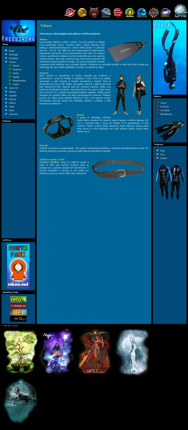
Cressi (163, 103)
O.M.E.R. (164, 106)
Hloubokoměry (19, 80)
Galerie (12, 103)
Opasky (16, 77)
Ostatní (16, 84)
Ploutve (16, 65)
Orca (162, 154)
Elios (162, 150)
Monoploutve (166, 114)
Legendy (13, 95)
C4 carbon (165, 110)
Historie (12, 99)
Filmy (11, 110)
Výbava (12, 62)
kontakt (15, 326)
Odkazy (12, 91)
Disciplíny (13, 58)
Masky (16, 73)
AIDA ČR (13, 88)
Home (11, 51)
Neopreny (17, 69)
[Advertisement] (18, 180)
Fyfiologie (13, 54)
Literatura (13, 114)
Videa (11, 106)
